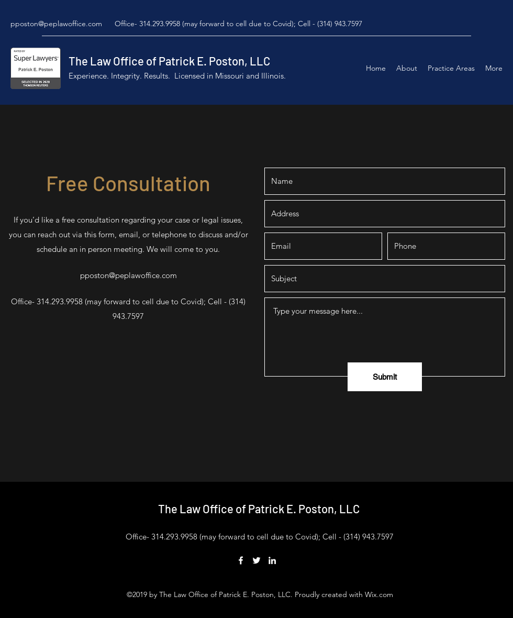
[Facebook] (241, 560)
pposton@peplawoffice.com (56, 23)
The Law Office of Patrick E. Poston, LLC (169, 61)
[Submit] (385, 376)
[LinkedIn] (272, 560)
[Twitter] (256, 560)
